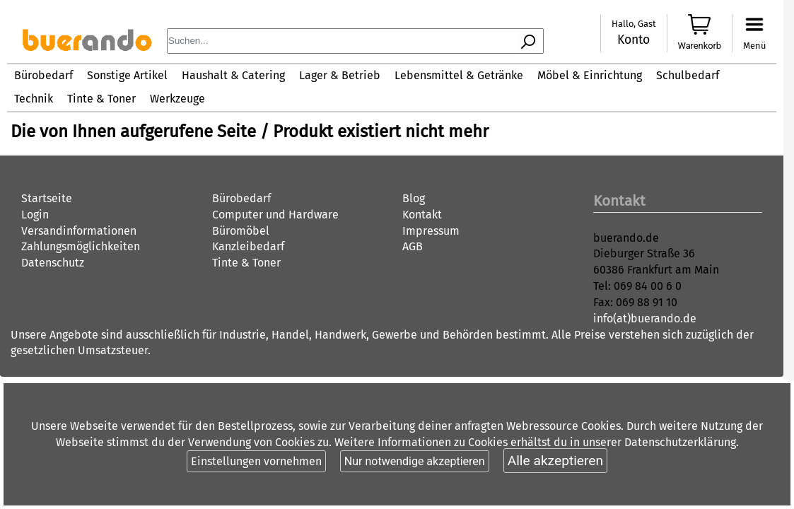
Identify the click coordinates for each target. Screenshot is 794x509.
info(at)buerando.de (644, 318)
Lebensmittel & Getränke (459, 75)
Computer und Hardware (275, 214)
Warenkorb (700, 45)
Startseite (46, 198)
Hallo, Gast (634, 23)
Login (35, 214)
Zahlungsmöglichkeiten (80, 246)
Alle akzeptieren (555, 460)
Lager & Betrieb (339, 75)
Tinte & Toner (101, 98)
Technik (33, 98)
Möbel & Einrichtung (589, 75)
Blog (413, 198)
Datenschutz (52, 262)
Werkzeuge (177, 98)
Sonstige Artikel (127, 75)
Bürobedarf (43, 75)
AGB (412, 246)
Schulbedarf (687, 75)
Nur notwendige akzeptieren (414, 461)
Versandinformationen (78, 231)
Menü (754, 45)
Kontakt (422, 214)
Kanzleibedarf (248, 246)
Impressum (431, 231)
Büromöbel (240, 231)
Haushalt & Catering (233, 75)
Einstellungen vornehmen (256, 461)
